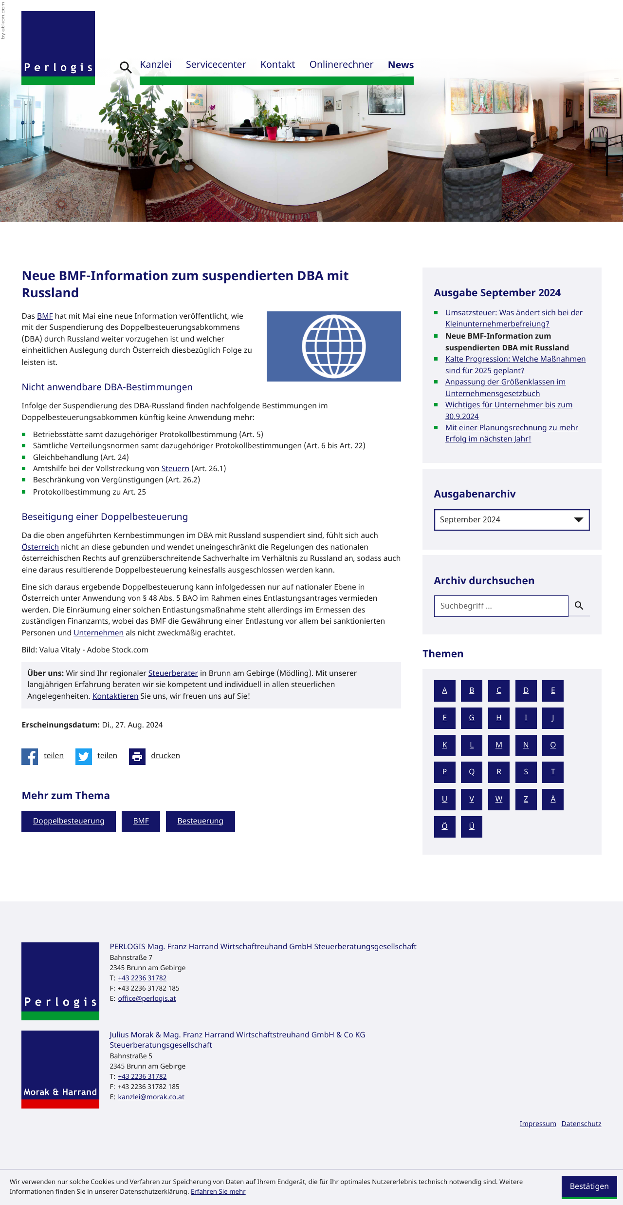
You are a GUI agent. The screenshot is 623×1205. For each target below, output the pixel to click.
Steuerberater (173, 674)
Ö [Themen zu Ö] (444, 827)
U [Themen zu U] (444, 799)
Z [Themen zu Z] (526, 799)
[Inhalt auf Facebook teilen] (45, 756)
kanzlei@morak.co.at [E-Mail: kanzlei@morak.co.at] (151, 1097)
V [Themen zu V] (472, 799)
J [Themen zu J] (553, 718)
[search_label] (501, 606)
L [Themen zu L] (472, 745)
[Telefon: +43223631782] (142, 978)
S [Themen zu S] (526, 772)
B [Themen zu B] (471, 691)
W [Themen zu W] (499, 799)
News (401, 65)
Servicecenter (216, 65)
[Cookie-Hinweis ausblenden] (589, 1187)
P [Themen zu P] (444, 772)
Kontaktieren (115, 696)
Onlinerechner (342, 65)
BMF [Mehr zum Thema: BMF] (140, 821)
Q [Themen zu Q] (472, 772)
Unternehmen (98, 633)
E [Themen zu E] (553, 691)
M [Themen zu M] (498, 745)
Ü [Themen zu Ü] (472, 827)
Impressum (538, 1124)
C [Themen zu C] (498, 691)
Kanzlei (155, 65)
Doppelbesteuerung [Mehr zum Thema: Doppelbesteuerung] (69, 821)
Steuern (176, 469)
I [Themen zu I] (526, 718)
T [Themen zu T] (553, 772)
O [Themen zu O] (553, 745)
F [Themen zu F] (445, 718)
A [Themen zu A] (444, 691)
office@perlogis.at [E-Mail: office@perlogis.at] (147, 999)
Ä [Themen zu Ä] (552, 799)
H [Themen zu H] (499, 718)
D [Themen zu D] (526, 691)
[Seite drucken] (157, 756)
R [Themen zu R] (498, 772)
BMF (45, 316)
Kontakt (277, 65)
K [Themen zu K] (444, 745)
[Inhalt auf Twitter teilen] (99, 756)
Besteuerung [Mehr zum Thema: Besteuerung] (200, 821)
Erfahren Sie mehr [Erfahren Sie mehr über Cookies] (218, 1192)
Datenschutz (582, 1124)
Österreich (40, 547)
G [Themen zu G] (472, 718)
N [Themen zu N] (526, 745)
